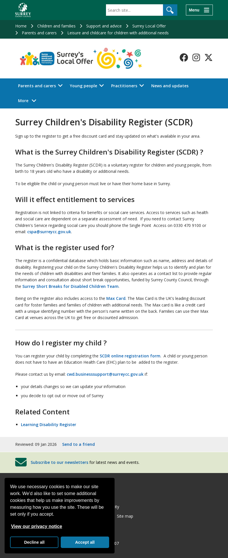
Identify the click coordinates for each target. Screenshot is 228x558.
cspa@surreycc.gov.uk (49, 231)
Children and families (56, 26)
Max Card (115, 298)
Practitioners (124, 85)
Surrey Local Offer (149, 26)
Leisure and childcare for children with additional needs (118, 32)
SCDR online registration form (130, 356)
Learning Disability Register (48, 424)
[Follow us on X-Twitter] (208, 57)
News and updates (169, 85)
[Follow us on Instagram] (196, 57)
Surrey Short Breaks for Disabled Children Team (70, 286)
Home (21, 26)
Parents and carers (39, 32)
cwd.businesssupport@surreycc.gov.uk (105, 374)
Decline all (34, 542)
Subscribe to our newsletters (59, 462)
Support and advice (104, 26)
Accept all (85, 542)
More (29, 100)
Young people (83, 85)
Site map (125, 516)
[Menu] (199, 10)
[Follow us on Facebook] (184, 57)
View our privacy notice (36, 526)
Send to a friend (78, 444)
